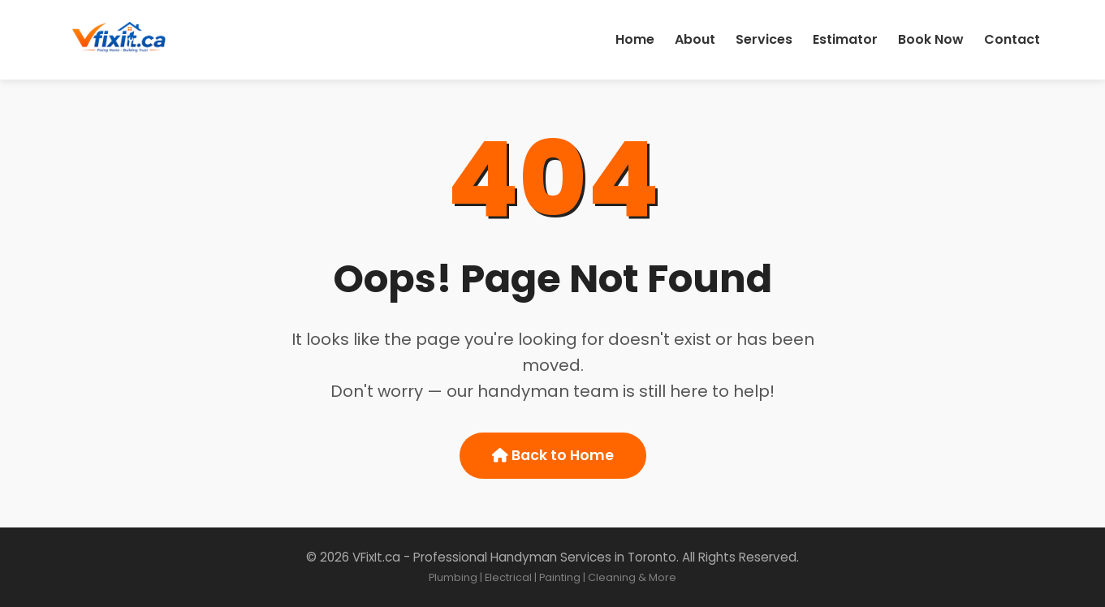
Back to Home (553, 455)
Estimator (845, 39)
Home (634, 39)
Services (764, 39)
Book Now (931, 39)
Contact (1012, 39)
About (695, 39)
